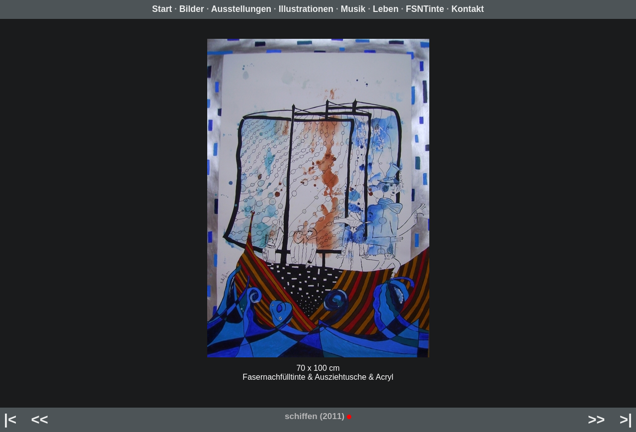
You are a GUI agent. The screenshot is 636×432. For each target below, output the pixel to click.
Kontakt (467, 9)
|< (10, 419)
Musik (353, 9)
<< (39, 419)
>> (596, 419)
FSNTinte (425, 9)
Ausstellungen (241, 9)
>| (626, 419)
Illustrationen (306, 9)
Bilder (191, 9)
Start (162, 9)
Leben (385, 9)
